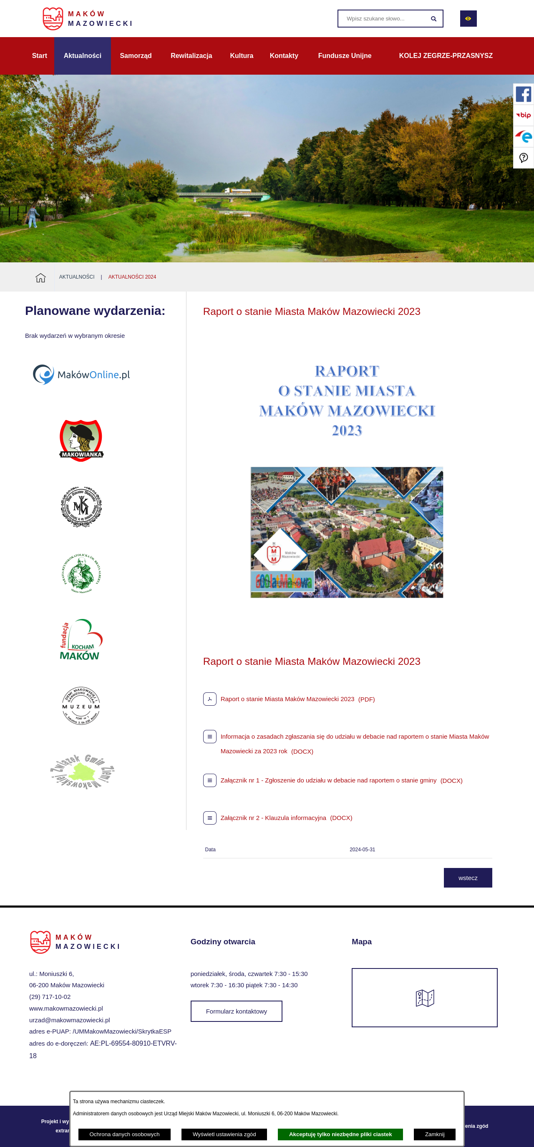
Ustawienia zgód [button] (468, 1126)
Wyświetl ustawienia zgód (224, 1134)
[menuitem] (39, 56)
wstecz (468, 877)
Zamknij (435, 1134)
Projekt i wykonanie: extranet (65, 1126)
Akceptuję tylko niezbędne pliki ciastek (340, 1134)
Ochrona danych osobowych (124, 1134)
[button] (347, 640)
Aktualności (77, 277)
